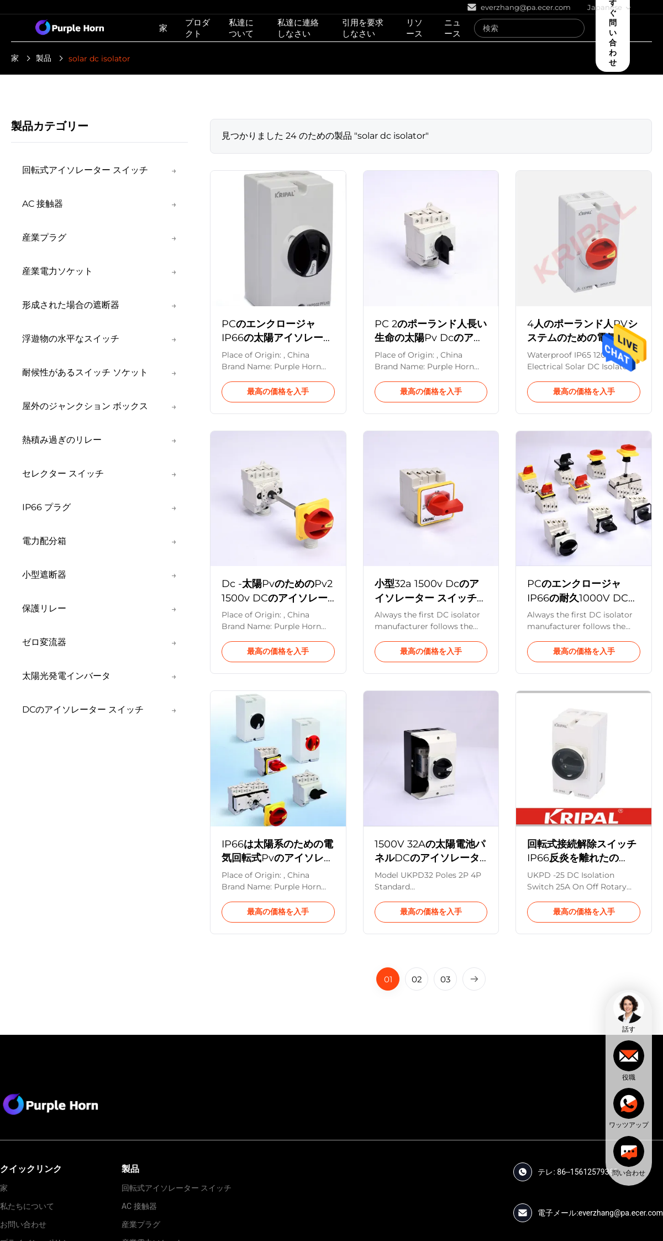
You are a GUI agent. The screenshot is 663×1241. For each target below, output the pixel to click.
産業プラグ (141, 1224)
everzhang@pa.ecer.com (620, 1212)
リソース (414, 28)
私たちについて (27, 1206)
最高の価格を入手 (278, 391)
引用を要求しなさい (362, 28)
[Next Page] (474, 979)
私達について (241, 28)
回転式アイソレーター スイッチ (176, 1188)
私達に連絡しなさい (298, 28)
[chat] (628, 1012)
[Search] (573, 28)
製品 (43, 58)
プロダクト (197, 28)
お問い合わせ (23, 1224)
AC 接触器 (139, 1206)
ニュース (452, 28)
